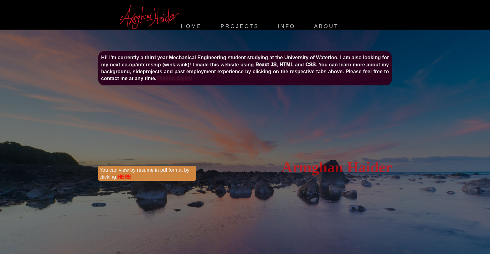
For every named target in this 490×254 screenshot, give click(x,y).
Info (286, 26)
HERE (124, 177)
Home (191, 26)
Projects (240, 26)
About (326, 26)
